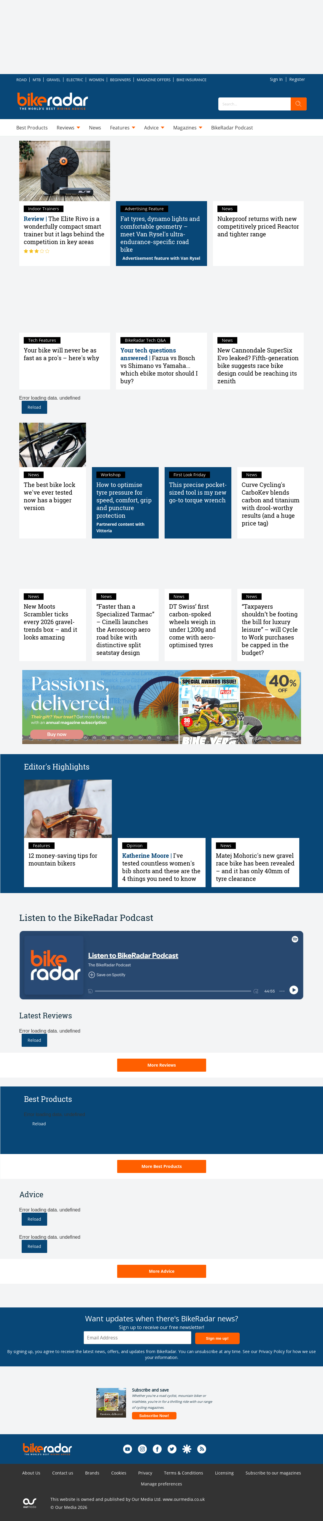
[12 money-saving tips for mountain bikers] (68, 809)
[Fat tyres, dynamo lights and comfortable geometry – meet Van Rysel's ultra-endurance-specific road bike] (161, 171)
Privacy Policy (272, 1351)
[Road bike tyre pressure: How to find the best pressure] (125, 445)
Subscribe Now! (154, 1415)
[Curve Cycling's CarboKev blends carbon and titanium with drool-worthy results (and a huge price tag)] (270, 445)
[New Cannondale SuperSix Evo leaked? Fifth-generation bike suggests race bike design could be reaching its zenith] (258, 302)
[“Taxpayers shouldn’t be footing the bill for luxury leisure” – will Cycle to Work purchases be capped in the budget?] (270, 566)
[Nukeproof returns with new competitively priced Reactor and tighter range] (258, 171)
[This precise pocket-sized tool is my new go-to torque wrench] (198, 445)
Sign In (276, 79)
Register (297, 79)
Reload (34, 407)
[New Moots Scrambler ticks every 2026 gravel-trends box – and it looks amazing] (52, 566)
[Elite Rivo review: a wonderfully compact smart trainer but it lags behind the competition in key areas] (64, 171)
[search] (299, 103)
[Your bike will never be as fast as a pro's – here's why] (64, 302)
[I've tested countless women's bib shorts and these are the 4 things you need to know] (162, 809)
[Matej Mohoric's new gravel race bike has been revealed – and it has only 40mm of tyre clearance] (255, 809)
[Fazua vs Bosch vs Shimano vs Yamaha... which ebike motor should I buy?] (161, 302)
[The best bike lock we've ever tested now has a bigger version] (52, 445)
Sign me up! (217, 1338)
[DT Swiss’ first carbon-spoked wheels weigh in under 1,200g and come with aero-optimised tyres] (198, 566)
